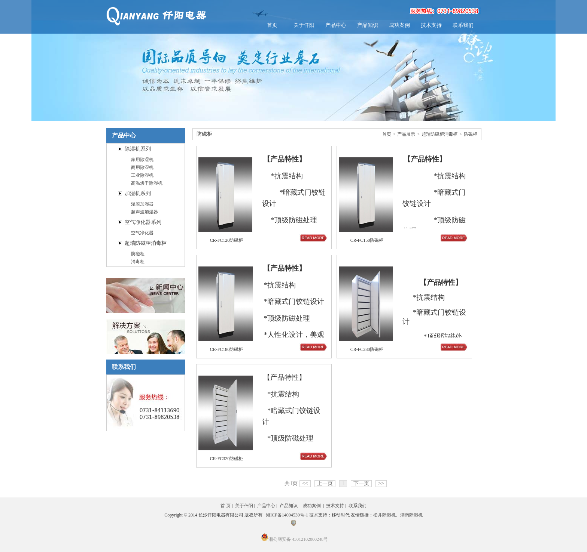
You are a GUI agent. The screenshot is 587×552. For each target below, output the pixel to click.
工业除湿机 (142, 175)
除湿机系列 (138, 149)
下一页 (361, 483)
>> (381, 483)
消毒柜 (138, 261)
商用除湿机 (142, 167)
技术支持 (431, 25)
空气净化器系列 (143, 222)
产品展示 (406, 134)
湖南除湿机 (411, 515)
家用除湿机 (142, 159)
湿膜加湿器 (142, 204)
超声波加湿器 (144, 212)
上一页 (325, 483)
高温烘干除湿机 (146, 183)
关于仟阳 (304, 25)
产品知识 (367, 25)
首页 (272, 25)
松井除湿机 (384, 515)
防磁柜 (138, 253)
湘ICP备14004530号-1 (287, 515)
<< (305, 483)
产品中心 (335, 25)
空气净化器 (142, 232)
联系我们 (463, 25)
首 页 (225, 505)
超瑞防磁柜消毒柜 (146, 243)
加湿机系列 (138, 193)
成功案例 (399, 25)
